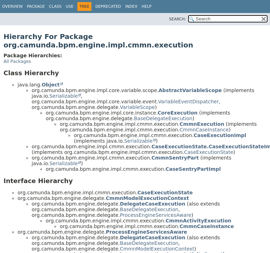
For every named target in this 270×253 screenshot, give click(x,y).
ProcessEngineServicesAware (155, 215)
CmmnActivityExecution (198, 220)
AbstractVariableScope (190, 90)
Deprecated (108, 6)
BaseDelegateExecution (163, 118)
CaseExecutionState (208, 152)
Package (36, 6)
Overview (12, 6)
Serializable (63, 96)
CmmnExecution (202, 124)
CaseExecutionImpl (220, 135)
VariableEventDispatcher (188, 101)
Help (147, 6)
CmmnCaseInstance (204, 129)
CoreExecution (178, 113)
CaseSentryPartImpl (193, 169)
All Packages (17, 61)
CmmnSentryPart (175, 158)
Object (50, 84)
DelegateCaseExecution (152, 204)
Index (131, 6)
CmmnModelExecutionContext (147, 198)
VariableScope (137, 107)
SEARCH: (177, 19)
